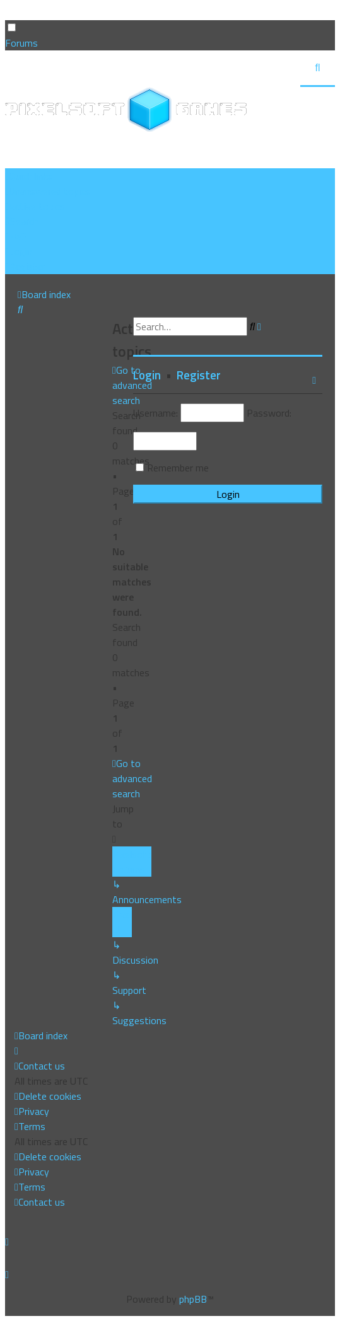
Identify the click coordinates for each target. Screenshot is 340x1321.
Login (147, 375)
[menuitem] (47, 191)
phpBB (193, 1299)
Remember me (178, 467)
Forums (21, 42)
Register (199, 375)
